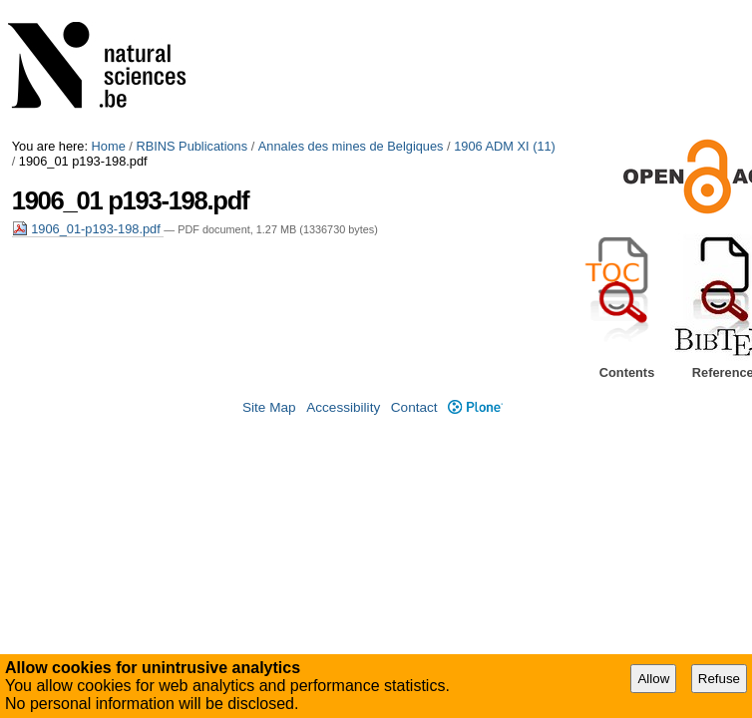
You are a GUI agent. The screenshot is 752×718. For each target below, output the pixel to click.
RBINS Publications (191, 146)
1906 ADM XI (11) (505, 146)
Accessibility (343, 407)
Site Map (269, 407)
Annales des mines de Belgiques (351, 146)
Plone (475, 407)
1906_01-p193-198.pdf (88, 228)
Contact (414, 407)
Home (109, 146)
